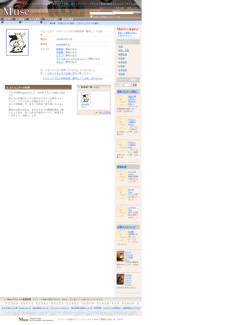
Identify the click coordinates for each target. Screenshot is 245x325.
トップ (44, 23)
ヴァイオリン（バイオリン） (71, 58)
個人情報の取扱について (82, 308)
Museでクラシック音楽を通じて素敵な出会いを (120, 8)
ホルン (59, 62)
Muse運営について (41, 308)
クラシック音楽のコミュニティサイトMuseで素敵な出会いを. (87, 319)
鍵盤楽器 (122, 54)
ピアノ (59, 55)
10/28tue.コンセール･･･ (128, 277)
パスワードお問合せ (112, 308)
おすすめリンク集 (10, 308)
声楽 (120, 46)
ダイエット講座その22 (132, 144)
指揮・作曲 (123, 50)
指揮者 (59, 49)
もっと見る (104, 112)
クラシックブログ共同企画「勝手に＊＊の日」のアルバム (72, 78)
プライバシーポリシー (59, 308)
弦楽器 (121, 58)
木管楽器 (122, 62)
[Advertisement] (22, 64)
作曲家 (59, 52)
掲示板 (52, 23)
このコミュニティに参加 (87, 23)
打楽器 (121, 66)
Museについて (25, 308)
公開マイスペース (126, 227)
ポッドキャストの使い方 (62, 73)
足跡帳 (131, 232)
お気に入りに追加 (66, 23)
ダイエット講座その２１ (132, 121)
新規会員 (121, 166)
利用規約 (98, 308)
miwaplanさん (63, 44)
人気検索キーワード (131, 308)
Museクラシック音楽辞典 (19, 299)
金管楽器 (122, 70)
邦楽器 (121, 74)
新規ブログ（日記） (127, 91)
